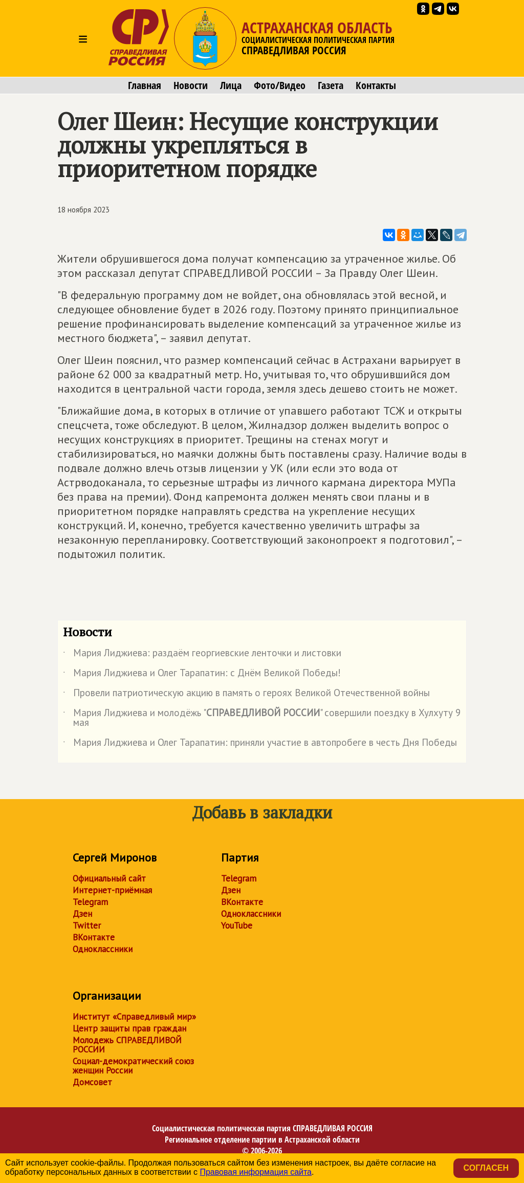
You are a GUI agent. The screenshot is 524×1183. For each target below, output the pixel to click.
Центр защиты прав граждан (129, 1028)
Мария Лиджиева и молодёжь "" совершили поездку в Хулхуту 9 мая (262, 718)
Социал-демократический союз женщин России (133, 1066)
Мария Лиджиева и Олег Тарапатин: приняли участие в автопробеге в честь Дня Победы (260, 744)
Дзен (82, 913)
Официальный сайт (109, 878)
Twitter (87, 925)
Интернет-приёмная (112, 890)
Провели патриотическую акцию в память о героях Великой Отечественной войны (246, 694)
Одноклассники (103, 949)
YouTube (236, 925)
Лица (231, 85)
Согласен (486, 1168)
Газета (330, 85)
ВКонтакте (94, 937)
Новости (190, 85)
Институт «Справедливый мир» (134, 1016)
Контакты (376, 85)
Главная (144, 85)
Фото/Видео (279, 85)
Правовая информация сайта (256, 1172)
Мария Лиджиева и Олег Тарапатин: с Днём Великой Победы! (202, 674)
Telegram (90, 902)
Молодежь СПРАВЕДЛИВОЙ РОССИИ (127, 1045)
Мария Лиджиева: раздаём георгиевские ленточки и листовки (202, 654)
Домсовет (92, 1082)
